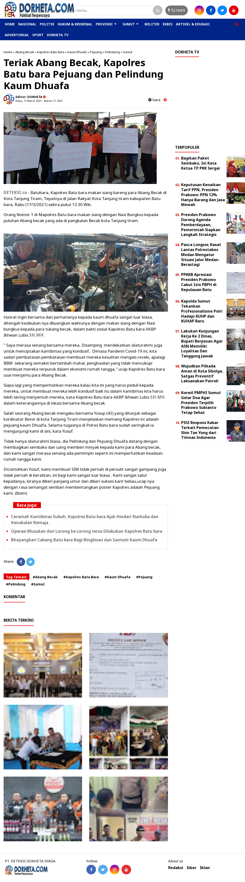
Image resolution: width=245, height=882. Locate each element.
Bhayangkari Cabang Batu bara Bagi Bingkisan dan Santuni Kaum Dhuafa (84, 540)
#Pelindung (15, 584)
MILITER (152, 24)
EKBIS (168, 24)
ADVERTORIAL (17, 35)
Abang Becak (24, 52)
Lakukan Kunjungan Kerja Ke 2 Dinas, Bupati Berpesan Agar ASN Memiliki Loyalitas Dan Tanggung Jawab (202, 343)
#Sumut (38, 584)
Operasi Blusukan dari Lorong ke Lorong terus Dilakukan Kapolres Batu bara (86, 531)
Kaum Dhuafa (77, 52)
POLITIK (47, 24)
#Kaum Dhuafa (117, 577)
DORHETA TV (57, 35)
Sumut (127, 52)
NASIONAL (27, 24)
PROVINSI (104, 24)
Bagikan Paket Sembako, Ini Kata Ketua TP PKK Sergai (200, 163)
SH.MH (36, 335)
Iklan (205, 867)
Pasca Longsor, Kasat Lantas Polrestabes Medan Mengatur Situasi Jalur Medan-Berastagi (201, 254)
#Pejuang (144, 577)
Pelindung (112, 52)
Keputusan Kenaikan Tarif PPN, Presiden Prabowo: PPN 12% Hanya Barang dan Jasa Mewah (203, 194)
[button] (236, 22)
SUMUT (128, 24)
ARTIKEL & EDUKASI (193, 24)
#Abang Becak (45, 577)
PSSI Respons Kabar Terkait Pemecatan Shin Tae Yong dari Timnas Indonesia (200, 430)
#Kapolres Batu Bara (81, 577)
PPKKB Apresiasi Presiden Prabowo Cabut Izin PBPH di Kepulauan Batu (199, 282)
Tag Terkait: (16, 577)
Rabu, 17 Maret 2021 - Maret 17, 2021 (39, 101)
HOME (10, 24)
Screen (176, 10)
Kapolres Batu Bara (50, 52)
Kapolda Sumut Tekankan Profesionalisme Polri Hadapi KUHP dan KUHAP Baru (202, 311)
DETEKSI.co (15, 192)
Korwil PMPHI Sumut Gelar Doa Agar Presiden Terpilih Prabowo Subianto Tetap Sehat (201, 402)
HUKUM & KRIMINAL (75, 24)
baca (154, 100)
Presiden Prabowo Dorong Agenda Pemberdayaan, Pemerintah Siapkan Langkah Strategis (200, 224)
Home (8, 52)
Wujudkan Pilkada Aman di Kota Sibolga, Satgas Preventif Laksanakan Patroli (202, 373)
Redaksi (175, 867)
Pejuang (96, 52)
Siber (191, 867)
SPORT (38, 35)
